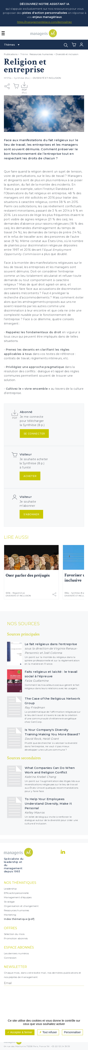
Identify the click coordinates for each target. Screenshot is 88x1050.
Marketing (10, 914)
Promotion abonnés (16, 938)
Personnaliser (72, 1032)
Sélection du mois (14, 934)
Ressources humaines (41, 54)
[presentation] (21, 1002)
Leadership (10, 888)
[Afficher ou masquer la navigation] (3, 33)
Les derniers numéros (16, 953)
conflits (30, 371)
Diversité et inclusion (67, 54)
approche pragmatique (46, 367)
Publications (10, 54)
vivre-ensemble (36, 388)
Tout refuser (48, 1032)
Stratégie (9, 901)
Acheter (30, 476)
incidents (63, 184)
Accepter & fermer (19, 1032)
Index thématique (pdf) (19, 919)
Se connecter (34, 433)
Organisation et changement (21, 906)
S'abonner (31, 514)
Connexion (10, 957)
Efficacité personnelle (16, 892)
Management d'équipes (18, 897)
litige (37, 215)
